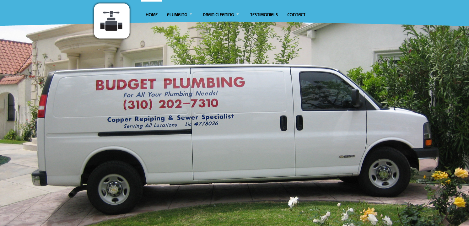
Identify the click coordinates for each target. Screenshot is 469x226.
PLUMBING (177, 14)
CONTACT (296, 14)
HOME (152, 14)
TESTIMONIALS (264, 14)
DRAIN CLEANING (218, 14)
